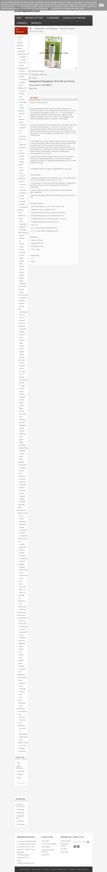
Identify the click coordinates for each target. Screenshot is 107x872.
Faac (20, 658)
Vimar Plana (21, 458)
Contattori (22, 193)
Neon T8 (22, 592)
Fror (20, 133)
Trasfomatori (23, 207)
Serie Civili (21, 360)
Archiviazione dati (22, 713)
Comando (22, 184)
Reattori (22, 301)
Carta (21, 686)
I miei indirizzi (46, 847)
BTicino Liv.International (23, 378)
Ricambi (19, 43)
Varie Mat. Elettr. (21, 506)
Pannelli (22, 544)
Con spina (22, 60)
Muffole (22, 77)
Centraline (22, 485)
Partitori (22, 488)
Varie (21, 85)
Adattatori (21, 51)
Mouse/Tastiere (22, 743)
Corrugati (22, 468)
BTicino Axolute (22, 364)
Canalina (21, 111)
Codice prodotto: (35, 85)
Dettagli (34, 98)
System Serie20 (21, 356)
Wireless (22, 748)
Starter (21, 306)
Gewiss (21, 196)
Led (20, 581)
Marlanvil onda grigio (22, 436)
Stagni (21, 162)
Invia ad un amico (38, 71)
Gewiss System (21, 273)
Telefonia (21, 462)
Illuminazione (53, 18)
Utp (20, 150)
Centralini (21, 153)
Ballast (21, 303)
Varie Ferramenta (22, 701)
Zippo (21, 646)
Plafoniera (22, 522)
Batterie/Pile (22, 88)
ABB (18, 763)
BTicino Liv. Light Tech (22, 371)
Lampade (21, 564)
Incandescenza (23, 575)
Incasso (21, 159)
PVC (20, 473)
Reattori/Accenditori (22, 295)
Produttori (20, 757)
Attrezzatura (22, 677)
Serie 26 (22, 315)
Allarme (21, 119)
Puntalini (22, 82)
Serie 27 (22, 318)
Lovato (21, 198)
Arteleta (19, 774)
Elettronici (22, 62)
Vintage (21, 595)
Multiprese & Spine (21, 217)
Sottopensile (23, 558)
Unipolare (22, 147)
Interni (21, 519)
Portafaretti (23, 530)
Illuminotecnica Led (22, 540)
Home (19, 18)
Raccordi (21, 289)
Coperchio (22, 329)
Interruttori (22, 179)
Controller (22, 57)
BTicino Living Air (22, 251)
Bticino (21, 181)
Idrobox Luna (22, 336)
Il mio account (47, 837)
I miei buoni (45, 855)
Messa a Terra (21, 211)
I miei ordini (45, 841)
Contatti (22, 629)
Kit (20, 672)
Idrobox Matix (22, 341)
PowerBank (22, 751)
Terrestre (22, 502)
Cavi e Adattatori (21, 724)
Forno (21, 573)
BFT (19, 40)
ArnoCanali (21, 771)
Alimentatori (23, 734)
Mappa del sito (82, 869)
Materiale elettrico (34, 18)
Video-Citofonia (21, 664)
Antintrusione (22, 618)
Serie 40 (22, 320)
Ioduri (21, 578)
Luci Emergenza (22, 599)
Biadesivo (22, 683)
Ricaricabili (22, 102)
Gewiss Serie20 (21, 268)
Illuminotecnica (22, 513)
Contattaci (46, 869)
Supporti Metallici (22, 497)
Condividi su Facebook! (39, 74)
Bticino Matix (21, 262)
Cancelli (20, 649)
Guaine (21, 471)
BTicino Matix (21, 407)
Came (21, 655)
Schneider (22, 201)
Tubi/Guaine (22, 465)
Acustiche (22, 91)
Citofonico (22, 125)
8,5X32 (21, 170)
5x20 (21, 167)
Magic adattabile (22, 282)
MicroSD (22, 717)
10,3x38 (22, 176)
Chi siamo (20, 821)
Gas (20, 706)
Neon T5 (22, 590)
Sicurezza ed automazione (74, 18)
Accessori (22, 479)
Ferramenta (22, 23)
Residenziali (22, 607)
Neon (21, 584)
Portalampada (23, 79)
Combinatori (23, 626)
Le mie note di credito (48, 844)
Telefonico (22, 139)
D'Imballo (22, 689)
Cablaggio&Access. (22, 68)
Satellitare (22, 490)
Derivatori (22, 482)
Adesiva (22, 113)
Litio (20, 96)
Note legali (20, 809)
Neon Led (22, 587)
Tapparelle (21, 643)
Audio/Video (23, 737)
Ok (101, 5)
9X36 (21, 173)
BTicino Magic (21, 256)
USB (20, 740)
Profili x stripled (22, 551)
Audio (21, 122)
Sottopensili (23, 536)
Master (21, 278)
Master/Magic (23, 448)
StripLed (22, 561)
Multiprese (22, 227)
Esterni (21, 156)
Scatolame (21, 326)
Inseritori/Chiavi (23, 632)
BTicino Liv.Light (22, 384)
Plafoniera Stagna (22, 526)
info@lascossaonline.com (25, 863)
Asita (18, 777)
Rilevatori (22, 638)
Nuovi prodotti (66, 841)
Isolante (22, 692)
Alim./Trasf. (23, 624)
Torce (20, 694)
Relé (19, 309)
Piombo (22, 99)
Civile (21, 221)
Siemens (22, 204)
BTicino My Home (22, 412)
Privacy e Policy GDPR (59, 869)
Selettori (21, 660)
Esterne (21, 332)
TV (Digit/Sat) (22, 143)
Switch (21, 65)
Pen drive (22, 720)
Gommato (22, 136)
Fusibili (20, 164)
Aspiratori (21, 641)
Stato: (31, 88)
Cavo (20, 116)
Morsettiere (23, 74)
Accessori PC (22, 730)
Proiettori (22, 533)
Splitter (21, 493)
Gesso (21, 516)
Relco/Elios (23, 286)
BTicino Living (21, 245)
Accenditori (23, 298)
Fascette (22, 71)
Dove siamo (21, 824)
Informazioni (20, 799)
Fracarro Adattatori (22, 424)
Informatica (36, 23)
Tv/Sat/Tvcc (22, 476)
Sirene (21, 635)
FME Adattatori (22, 418)
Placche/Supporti (22, 233)
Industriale (23, 224)
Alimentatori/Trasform (22, 54)
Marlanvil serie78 (22, 452)
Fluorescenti (23, 570)
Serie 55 (22, 323)
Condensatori (23, 312)
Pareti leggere (21, 350)
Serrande (20, 37)
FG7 (20, 130)
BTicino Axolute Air (22, 238)
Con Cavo (22, 745)
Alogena (22, 567)
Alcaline (21, 94)
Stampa (34, 78)
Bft (20, 652)
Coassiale (22, 128)
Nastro (20, 680)
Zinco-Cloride (21, 106)
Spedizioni (20, 813)
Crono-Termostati (23, 188)
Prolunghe (22, 230)
